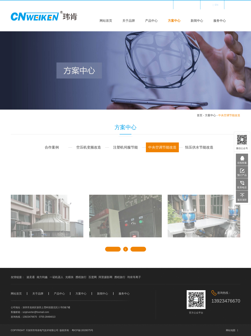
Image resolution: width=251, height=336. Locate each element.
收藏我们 (189, 4)
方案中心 (174, 20)
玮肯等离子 (134, 277)
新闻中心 (197, 20)
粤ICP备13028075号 (82, 330)
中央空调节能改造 (229, 115)
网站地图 (230, 330)
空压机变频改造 (88, 147)
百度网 (92, 277)
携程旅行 (80, 277)
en (216, 4)
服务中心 (219, 20)
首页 (199, 115)
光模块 (69, 277)
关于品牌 (128, 20)
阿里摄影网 (105, 277)
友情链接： (18, 277)
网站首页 (106, 20)
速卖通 (30, 277)
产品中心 (151, 20)
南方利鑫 (42, 277)
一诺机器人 (56, 277)
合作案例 (52, 147)
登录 (237, 4)
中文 (208, 4)
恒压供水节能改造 (199, 147)
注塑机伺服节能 (125, 147)
